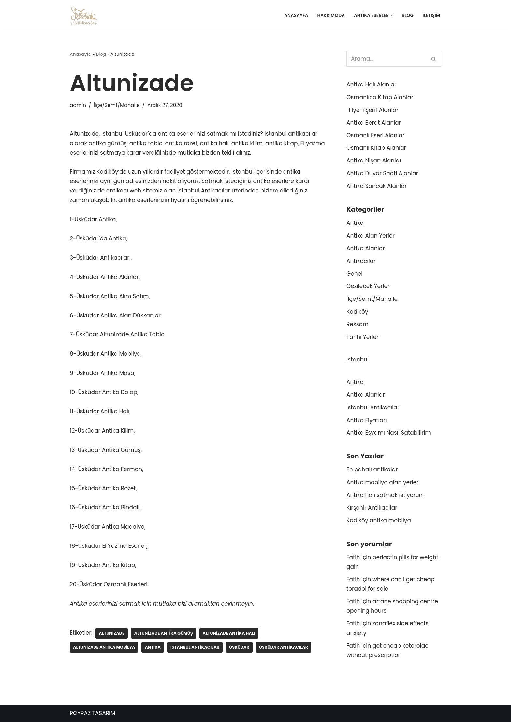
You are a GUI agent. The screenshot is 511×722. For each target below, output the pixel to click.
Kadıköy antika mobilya (378, 520)
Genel (354, 274)
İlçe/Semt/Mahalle (116, 105)
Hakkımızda (331, 15)
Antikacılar (360, 261)
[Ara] (386, 59)
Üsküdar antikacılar (283, 647)
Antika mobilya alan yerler (382, 482)
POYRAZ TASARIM (92, 713)
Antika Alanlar (365, 248)
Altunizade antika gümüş (163, 633)
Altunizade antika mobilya (104, 647)
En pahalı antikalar (372, 469)
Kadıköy (357, 311)
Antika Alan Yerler (370, 235)
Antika (153, 647)
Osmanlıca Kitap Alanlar (379, 97)
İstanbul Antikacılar (203, 190)
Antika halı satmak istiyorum (385, 495)
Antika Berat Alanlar (373, 123)
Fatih (353, 557)
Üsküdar (239, 647)
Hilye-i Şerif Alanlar (372, 110)
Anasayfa (296, 15)
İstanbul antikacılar (194, 647)
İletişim (431, 15)
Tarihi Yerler (362, 337)
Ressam (357, 324)
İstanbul (357, 359)
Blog (408, 15)
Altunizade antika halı (229, 633)
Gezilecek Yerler (367, 286)
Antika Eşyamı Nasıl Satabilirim (388, 433)
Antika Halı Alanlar (371, 84)
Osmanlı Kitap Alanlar (376, 148)
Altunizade (111, 633)
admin (78, 105)
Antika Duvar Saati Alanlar (382, 173)
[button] (391, 15)
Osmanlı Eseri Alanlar (375, 135)
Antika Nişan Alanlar (374, 160)
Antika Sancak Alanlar (376, 186)
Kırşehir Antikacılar (371, 508)
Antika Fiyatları (366, 420)
